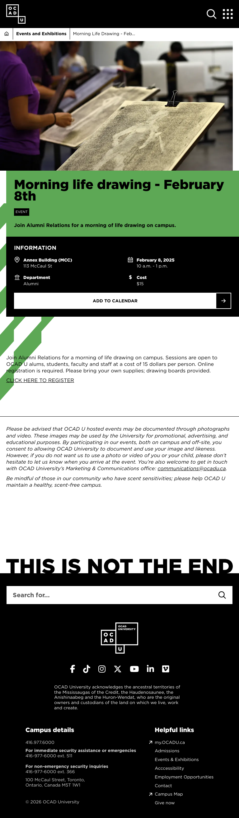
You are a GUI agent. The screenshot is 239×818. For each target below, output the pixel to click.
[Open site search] (212, 14)
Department (36, 277)
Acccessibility (169, 768)
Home (6, 34)
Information (35, 247)
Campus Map (169, 794)
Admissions (167, 751)
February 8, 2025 (156, 260)
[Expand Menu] (228, 14)
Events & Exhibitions (177, 759)
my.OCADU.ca (170, 742)
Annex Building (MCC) (47, 260)
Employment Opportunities (184, 777)
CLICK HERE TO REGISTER (40, 380)
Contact (163, 785)
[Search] (222, 595)
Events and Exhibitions (41, 34)
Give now (165, 803)
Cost (142, 277)
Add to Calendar (115, 301)
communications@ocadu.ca (191, 468)
